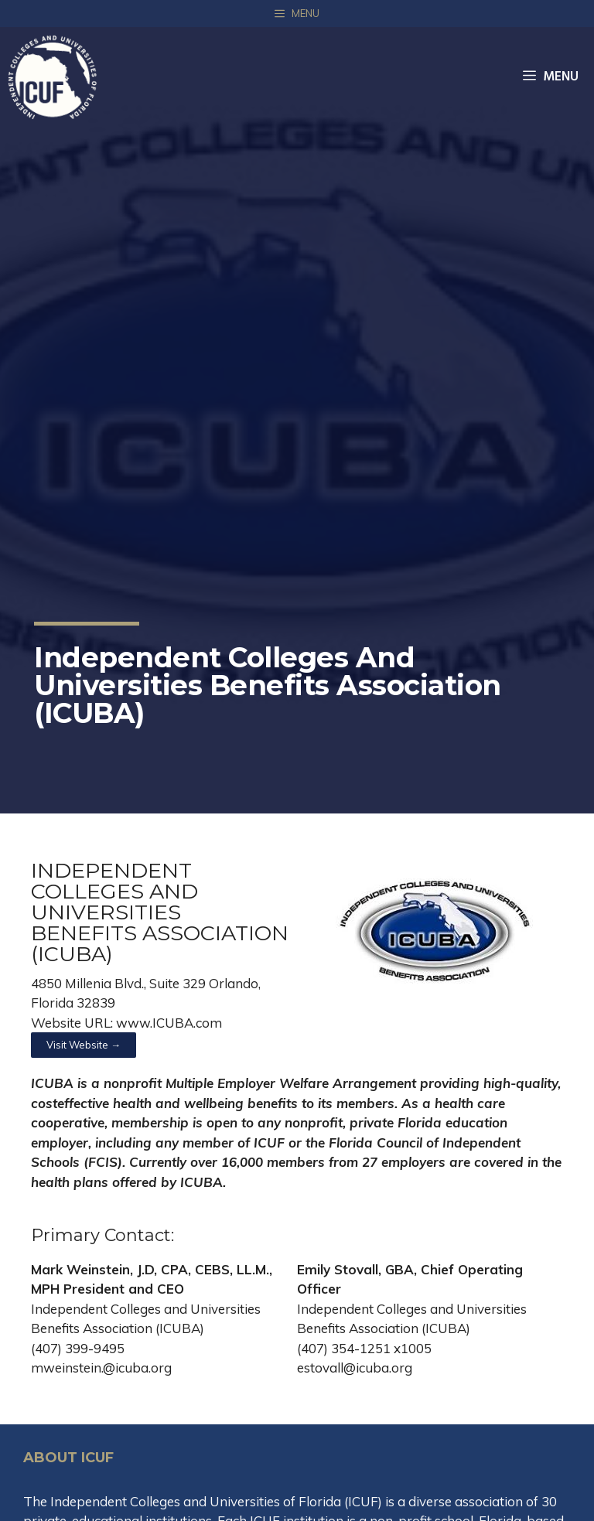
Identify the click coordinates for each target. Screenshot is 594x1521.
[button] (83, 1045)
